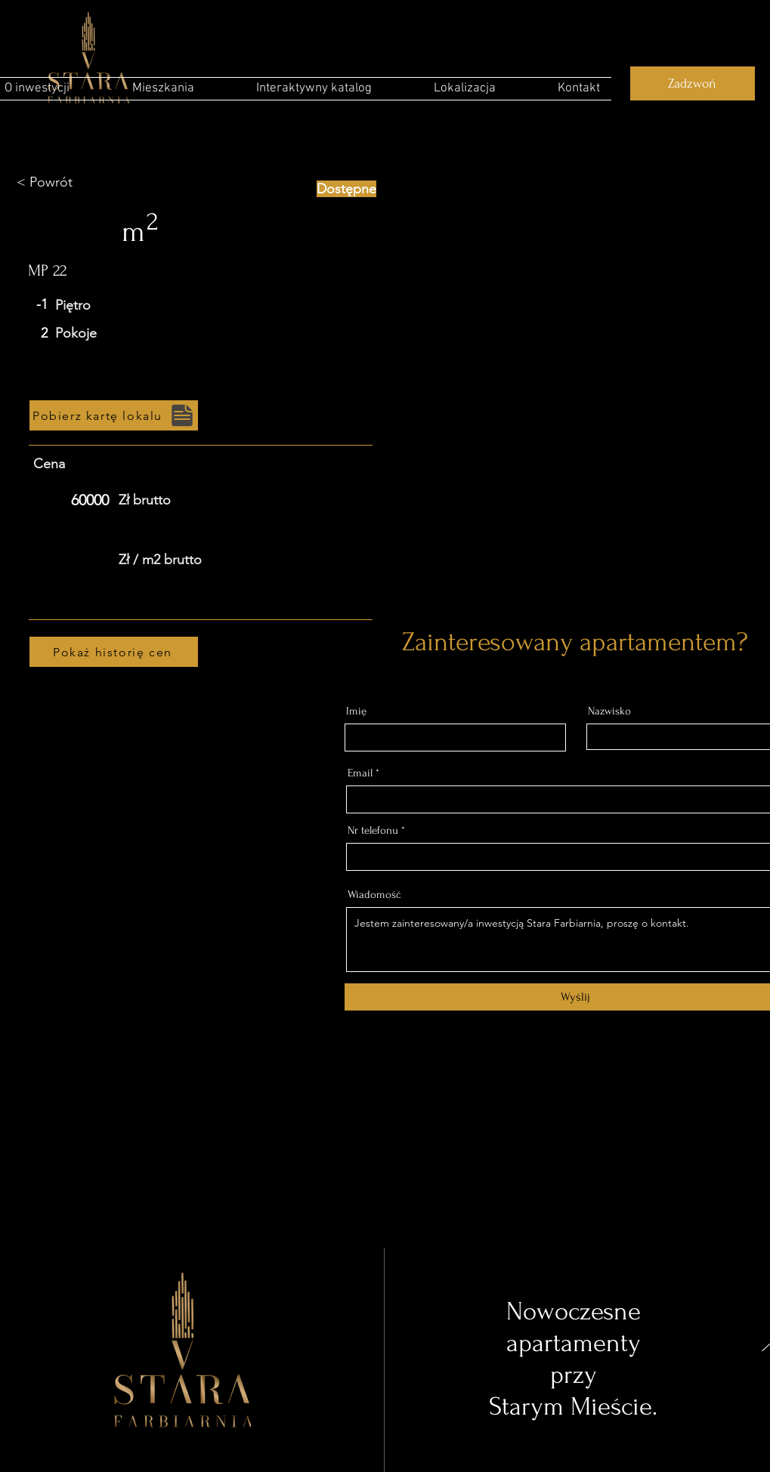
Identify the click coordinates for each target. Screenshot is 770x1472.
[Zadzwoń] (692, 83)
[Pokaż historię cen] (113, 652)
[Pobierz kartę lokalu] (113, 415)
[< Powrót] (70, 182)
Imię (356, 711)
